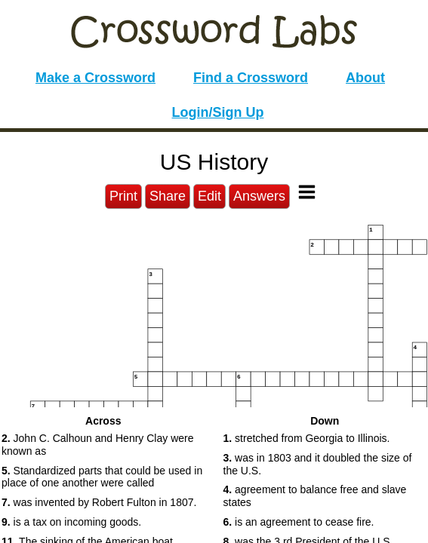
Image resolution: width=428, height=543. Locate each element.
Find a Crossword (250, 77)
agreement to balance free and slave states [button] (315, 495)
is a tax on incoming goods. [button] (71, 522)
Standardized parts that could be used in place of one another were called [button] (102, 477)
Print (123, 196)
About (365, 77)
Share (167, 196)
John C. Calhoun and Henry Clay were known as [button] (97, 444)
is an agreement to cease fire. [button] (298, 522)
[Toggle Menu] (307, 192)
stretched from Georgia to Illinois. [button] (306, 438)
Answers (259, 196)
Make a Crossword (95, 77)
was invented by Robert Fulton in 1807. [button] (99, 502)
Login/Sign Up (218, 112)
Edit (209, 196)
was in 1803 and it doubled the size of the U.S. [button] (317, 464)
